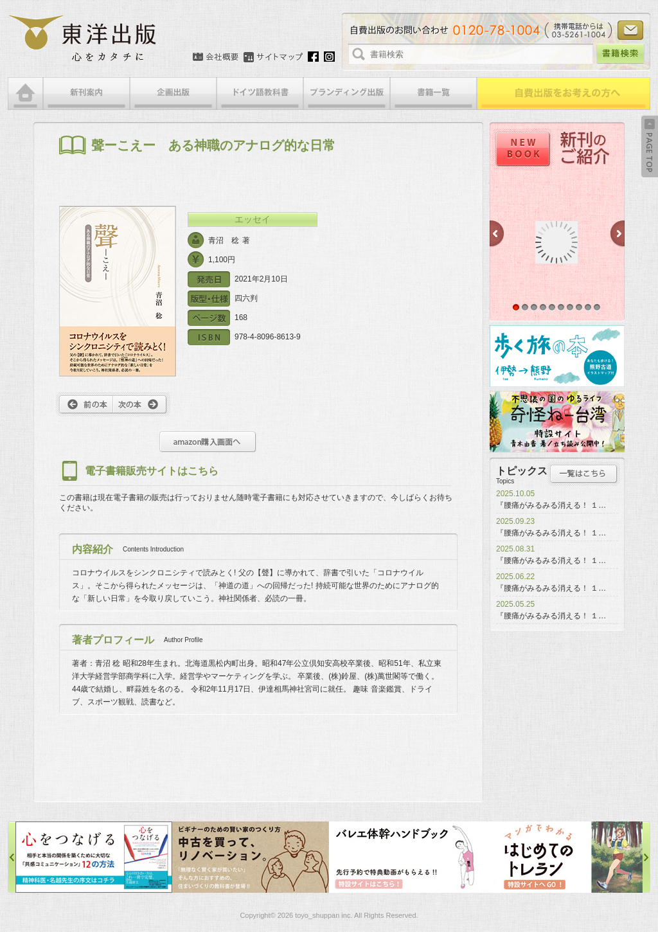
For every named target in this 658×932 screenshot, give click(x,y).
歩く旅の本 (557, 356)
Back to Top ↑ (649, 146)
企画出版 (173, 93)
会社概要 (215, 57)
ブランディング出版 (346, 93)
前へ (84, 404)
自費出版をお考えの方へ (563, 93)
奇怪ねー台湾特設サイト (557, 422)
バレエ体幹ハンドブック (407, 857)
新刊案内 (86, 93)
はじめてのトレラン (564, 857)
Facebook (313, 56)
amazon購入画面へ (207, 442)
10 (597, 307)
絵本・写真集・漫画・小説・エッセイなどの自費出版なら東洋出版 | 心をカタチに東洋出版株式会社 (83, 38)
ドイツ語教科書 (260, 93)
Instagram (329, 56)
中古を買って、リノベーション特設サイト (250, 857)
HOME (25, 93)
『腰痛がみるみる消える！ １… (551, 505)
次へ (141, 404)
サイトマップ (273, 57)
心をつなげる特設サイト (93, 857)
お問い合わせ (630, 30)
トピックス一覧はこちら (583, 474)
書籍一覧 (433, 93)
